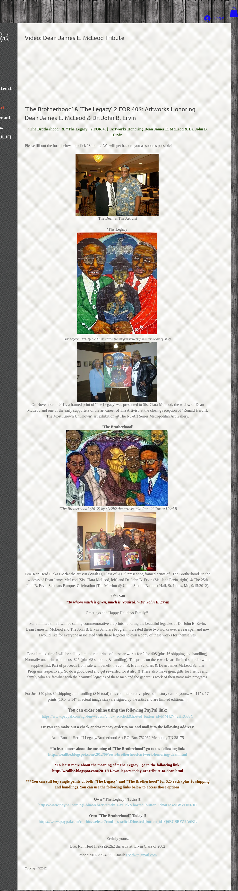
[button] (234, 12)
